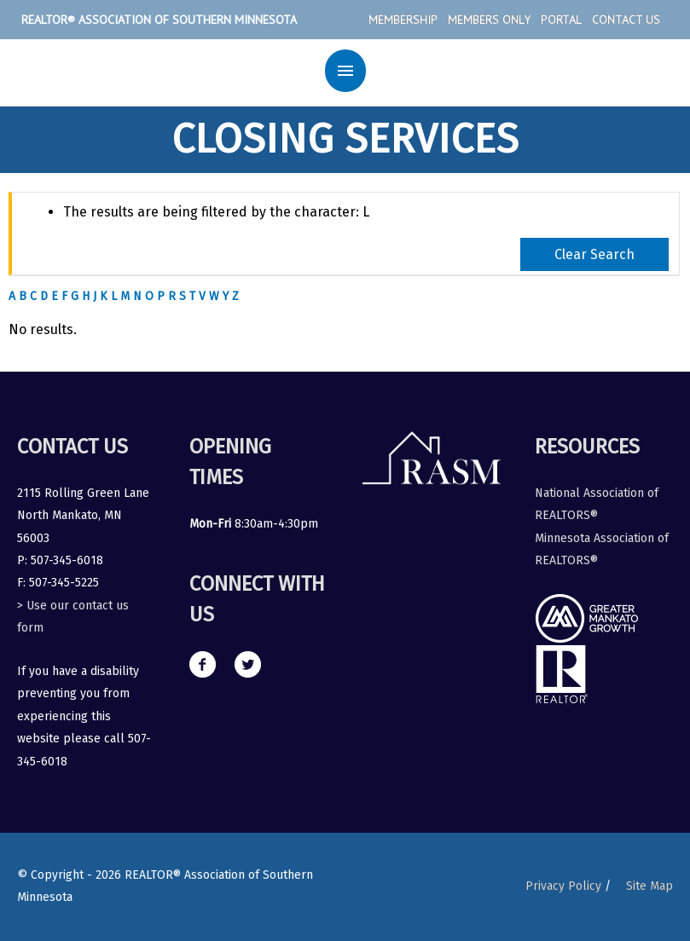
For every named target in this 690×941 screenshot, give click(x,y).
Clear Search (594, 254)
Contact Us (626, 19)
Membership (403, 19)
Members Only (489, 19)
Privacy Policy (563, 886)
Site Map (649, 886)
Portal (561, 19)
